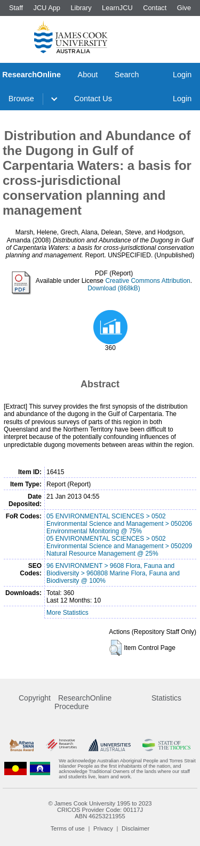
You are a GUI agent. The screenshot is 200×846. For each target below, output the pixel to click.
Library (80, 8)
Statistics (166, 698)
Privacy (103, 828)
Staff (16, 8)
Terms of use (68, 828)
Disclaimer (135, 828)
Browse (21, 98)
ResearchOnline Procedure (82, 702)
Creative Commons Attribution (147, 280)
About (88, 74)
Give (184, 8)
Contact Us (93, 98)
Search (127, 74)
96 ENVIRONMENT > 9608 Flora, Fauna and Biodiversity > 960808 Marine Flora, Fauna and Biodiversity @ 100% (113, 573)
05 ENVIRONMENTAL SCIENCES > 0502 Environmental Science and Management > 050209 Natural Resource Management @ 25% (119, 546)
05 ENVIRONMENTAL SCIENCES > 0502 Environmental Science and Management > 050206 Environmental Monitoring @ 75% (119, 524)
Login (182, 74)
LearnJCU (117, 8)
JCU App (46, 8)
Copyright (35, 698)
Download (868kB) (113, 288)
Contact (154, 8)
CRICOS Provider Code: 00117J (100, 810)
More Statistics (67, 612)
